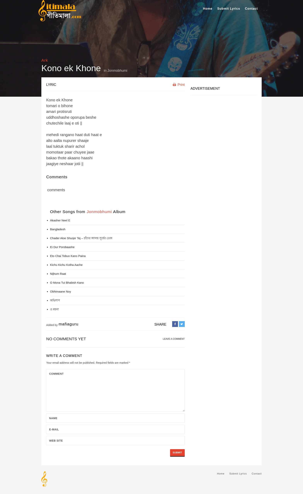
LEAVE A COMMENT (174, 339)
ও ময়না (54, 309)
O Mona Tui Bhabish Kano (67, 282)
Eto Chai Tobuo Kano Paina (68, 256)
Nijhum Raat (58, 273)
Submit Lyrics (228, 8)
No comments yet (66, 339)
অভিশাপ (55, 300)
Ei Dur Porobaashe (62, 247)
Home (207, 8)
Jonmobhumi (117, 71)
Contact (251, 8)
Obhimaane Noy (60, 291)
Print (179, 85)
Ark (44, 60)
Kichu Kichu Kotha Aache (66, 264)
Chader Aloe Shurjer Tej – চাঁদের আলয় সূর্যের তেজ (81, 238)
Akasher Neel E (60, 220)
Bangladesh (57, 229)
